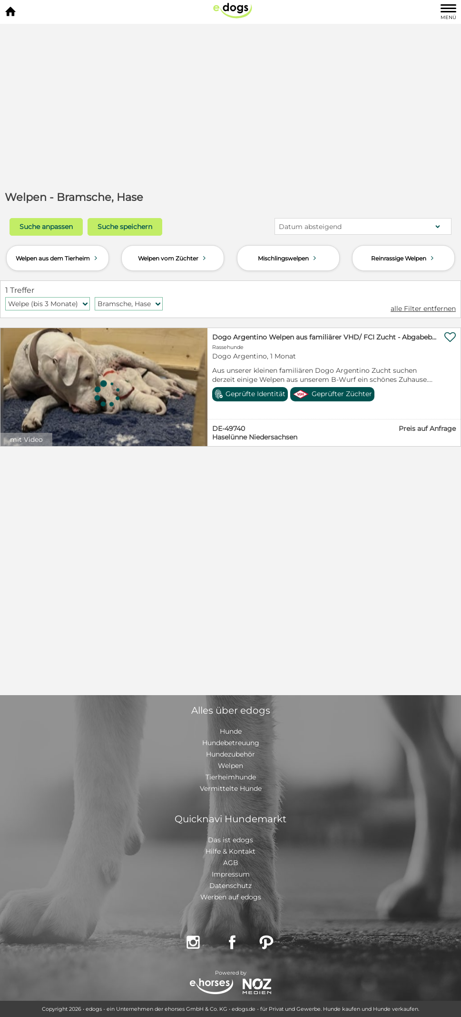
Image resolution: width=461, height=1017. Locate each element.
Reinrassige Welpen (403, 258)
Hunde (231, 731)
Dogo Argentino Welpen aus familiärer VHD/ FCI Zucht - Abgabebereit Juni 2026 (324, 337)
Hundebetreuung (230, 742)
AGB (230, 862)
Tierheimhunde (231, 777)
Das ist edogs (230, 840)
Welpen (230, 765)
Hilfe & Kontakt (230, 851)
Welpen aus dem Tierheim (57, 258)
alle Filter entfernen (423, 308)
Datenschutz (230, 885)
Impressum (231, 874)
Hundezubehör (230, 754)
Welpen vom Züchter (173, 258)
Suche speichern (125, 226)
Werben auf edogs (230, 897)
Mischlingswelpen (288, 258)
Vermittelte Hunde (231, 788)
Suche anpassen (46, 226)
